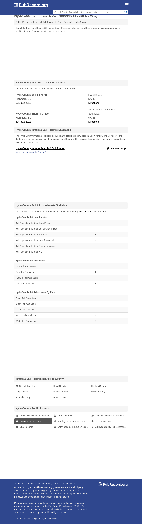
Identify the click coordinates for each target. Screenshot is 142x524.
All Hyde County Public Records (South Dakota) (109, 427)
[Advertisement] (71, 56)
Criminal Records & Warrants (107, 415)
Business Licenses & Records (32, 415)
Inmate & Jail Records (28, 421)
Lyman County (98, 391)
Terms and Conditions (64, 483)
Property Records (101, 421)
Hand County (59, 386)
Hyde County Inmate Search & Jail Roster (40, 148)
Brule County (59, 397)
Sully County (22, 391)
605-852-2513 (23, 103)
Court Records (62, 415)
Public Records (23, 22)
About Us (18, 483)
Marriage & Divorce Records (69, 421)
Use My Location (26, 386)
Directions (93, 103)
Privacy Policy (45, 483)
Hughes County (98, 386)
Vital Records (24, 427)
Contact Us (30, 483)
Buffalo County (60, 391)
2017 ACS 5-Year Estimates (92, 211)
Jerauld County (23, 397)
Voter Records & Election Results (71, 427)
